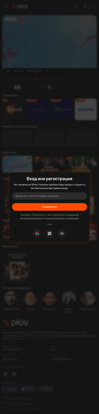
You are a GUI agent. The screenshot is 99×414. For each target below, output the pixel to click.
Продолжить (49, 207)
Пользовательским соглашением (62, 218)
